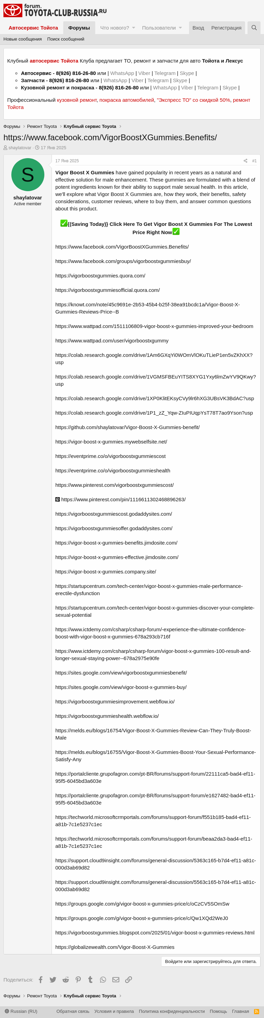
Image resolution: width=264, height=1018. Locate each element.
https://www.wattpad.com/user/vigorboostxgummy (111, 340)
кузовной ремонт (77, 100)
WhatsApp (122, 73)
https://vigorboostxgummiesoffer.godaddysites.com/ (114, 528)
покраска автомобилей (126, 100)
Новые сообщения (22, 39)
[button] (133, 27)
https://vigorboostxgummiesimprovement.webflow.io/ (115, 701)
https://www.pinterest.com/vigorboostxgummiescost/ (114, 485)
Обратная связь (72, 1011)
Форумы (79, 28)
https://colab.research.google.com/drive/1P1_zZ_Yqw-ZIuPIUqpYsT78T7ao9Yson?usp (154, 413)
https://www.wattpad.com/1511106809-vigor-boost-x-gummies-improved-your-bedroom (154, 326)
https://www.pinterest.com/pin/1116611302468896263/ (120, 499)
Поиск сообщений (66, 39)
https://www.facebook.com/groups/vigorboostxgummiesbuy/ (123, 261)
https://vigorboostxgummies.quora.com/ (100, 275)
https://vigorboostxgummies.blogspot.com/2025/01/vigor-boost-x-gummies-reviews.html (154, 932)
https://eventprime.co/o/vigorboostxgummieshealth (112, 470)
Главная (240, 1011)
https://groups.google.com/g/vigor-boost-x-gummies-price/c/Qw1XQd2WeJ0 (141, 918)
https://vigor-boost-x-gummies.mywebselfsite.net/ (111, 442)
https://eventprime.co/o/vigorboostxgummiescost (110, 456)
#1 (254, 160)
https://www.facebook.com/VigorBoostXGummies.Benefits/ (122, 247)
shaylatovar (20, 147)
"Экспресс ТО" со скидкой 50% (193, 100)
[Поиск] (254, 27)
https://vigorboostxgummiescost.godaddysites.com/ (113, 514)
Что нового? (114, 28)
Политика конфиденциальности (172, 1011)
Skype (188, 73)
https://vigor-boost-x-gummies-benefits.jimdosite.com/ (116, 543)
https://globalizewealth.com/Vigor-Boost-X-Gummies (115, 947)
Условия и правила (114, 1011)
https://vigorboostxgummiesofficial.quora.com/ (107, 290)
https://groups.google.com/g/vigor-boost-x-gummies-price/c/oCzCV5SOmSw (142, 904)
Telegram (165, 73)
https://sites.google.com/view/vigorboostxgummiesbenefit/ (121, 673)
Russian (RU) (21, 1011)
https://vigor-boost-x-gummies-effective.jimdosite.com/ (116, 557)
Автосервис (36, 73)
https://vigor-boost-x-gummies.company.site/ (105, 571)
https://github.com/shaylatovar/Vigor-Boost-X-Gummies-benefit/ (127, 427)
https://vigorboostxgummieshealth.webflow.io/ (107, 716)
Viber (144, 73)
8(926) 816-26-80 (76, 73)
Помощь (218, 1011)
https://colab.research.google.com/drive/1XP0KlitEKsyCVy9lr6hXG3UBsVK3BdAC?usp (154, 398)
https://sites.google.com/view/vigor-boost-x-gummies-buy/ (121, 687)
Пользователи (159, 28)
